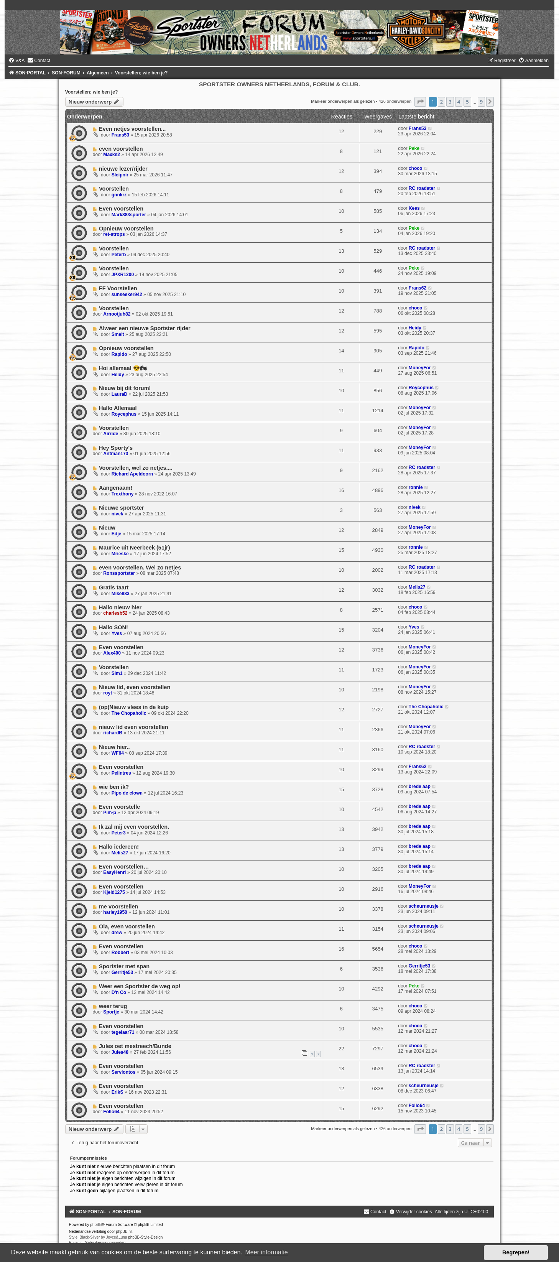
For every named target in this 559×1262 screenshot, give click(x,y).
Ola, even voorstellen (127, 926)
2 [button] (441, 101)
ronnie (416, 487)
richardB (112, 732)
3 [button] (450, 101)
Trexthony (123, 494)
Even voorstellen (121, 209)
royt (107, 693)
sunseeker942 (127, 294)
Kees (414, 208)
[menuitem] (16, 60)
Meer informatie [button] (266, 1252)
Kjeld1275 (114, 892)
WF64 (118, 753)
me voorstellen (118, 906)
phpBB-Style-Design (145, 1237)
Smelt (118, 334)
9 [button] (481, 101)
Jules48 (120, 1052)
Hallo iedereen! (119, 847)
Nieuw (107, 528)
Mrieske (120, 553)
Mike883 (121, 593)
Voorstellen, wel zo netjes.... (136, 468)
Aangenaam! (115, 488)
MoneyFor (420, 367)
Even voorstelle (119, 807)
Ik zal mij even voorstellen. (134, 827)
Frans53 (120, 135)
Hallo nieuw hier (120, 607)
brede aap (420, 786)
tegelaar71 (123, 1032)
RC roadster (422, 188)
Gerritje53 (122, 972)
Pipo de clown (127, 793)
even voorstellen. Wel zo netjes (140, 567)
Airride (110, 433)
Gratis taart (113, 587)
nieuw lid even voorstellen (133, 727)
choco (416, 168)
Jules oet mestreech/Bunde (135, 1046)
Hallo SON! (113, 627)
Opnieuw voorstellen (126, 228)
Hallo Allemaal (118, 408)
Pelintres (121, 773)
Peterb (119, 254)
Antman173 (115, 453)
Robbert (120, 952)
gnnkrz (119, 194)
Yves (117, 633)
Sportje (111, 1012)
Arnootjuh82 (116, 314)
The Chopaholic (129, 713)
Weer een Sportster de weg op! (140, 986)
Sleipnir (120, 175)
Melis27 (417, 587)
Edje (117, 533)
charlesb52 (115, 613)
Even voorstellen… (124, 867)
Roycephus (421, 387)
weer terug (113, 1006)
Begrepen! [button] (515, 1252)
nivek (117, 514)
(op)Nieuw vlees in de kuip (134, 707)
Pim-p (109, 812)
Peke (414, 148)
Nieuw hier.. (114, 747)
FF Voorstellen (118, 288)
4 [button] (458, 101)
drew (117, 932)
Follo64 (111, 1111)
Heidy (415, 328)
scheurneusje (424, 906)
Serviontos (124, 1072)
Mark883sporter (129, 214)
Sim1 (117, 673)
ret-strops (114, 234)
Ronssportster (119, 573)
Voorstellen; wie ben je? (91, 92)
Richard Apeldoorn (132, 474)
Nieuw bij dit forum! (125, 388)
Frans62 (417, 288)
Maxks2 (111, 154)
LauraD (120, 394)
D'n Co (119, 992)
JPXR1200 (123, 274)
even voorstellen (121, 149)
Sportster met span (124, 966)
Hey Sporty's (116, 448)
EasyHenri (114, 872)
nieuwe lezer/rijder (123, 169)
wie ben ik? (114, 787)
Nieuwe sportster (121, 508)
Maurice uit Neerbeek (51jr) (134, 548)
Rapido (119, 354)
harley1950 (115, 912)
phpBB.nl (124, 1231)
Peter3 (119, 833)
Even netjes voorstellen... (132, 129)
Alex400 (112, 653)
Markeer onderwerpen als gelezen (343, 101)
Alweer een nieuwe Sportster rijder (145, 328)
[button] (420, 101)
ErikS (117, 1092)
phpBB (96, 1225)
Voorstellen (114, 189)
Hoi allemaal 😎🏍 (123, 368)
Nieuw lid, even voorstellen (134, 687)
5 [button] (467, 101)
